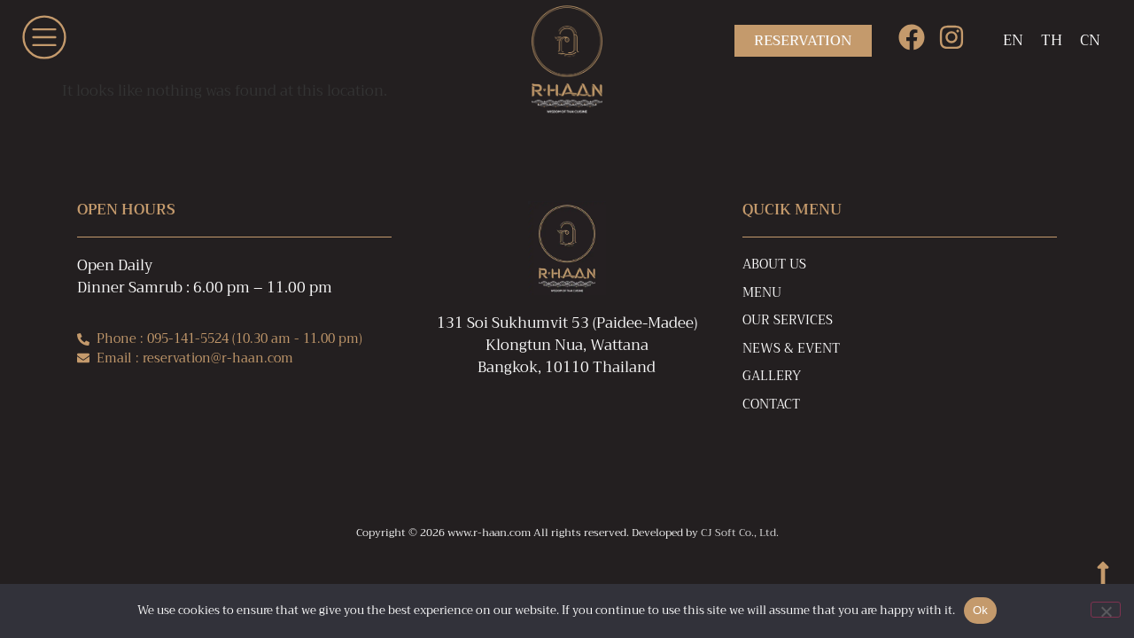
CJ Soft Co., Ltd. (740, 532)
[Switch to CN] (1090, 40)
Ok (980, 610)
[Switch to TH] (1051, 40)
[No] (1106, 610)
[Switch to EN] (1013, 40)
